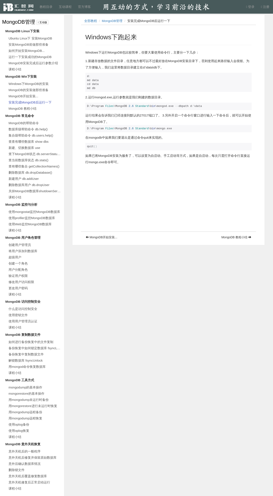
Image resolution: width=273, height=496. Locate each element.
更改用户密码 (18, 288)
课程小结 (15, 69)
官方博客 (84, 7)
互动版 (42, 22)
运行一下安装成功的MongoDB (30, 57)
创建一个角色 (18, 263)
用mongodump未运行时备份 (29, 399)
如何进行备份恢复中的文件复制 (31, 342)
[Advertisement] (168, 201)
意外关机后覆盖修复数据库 (28, 476)
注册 (265, 7)
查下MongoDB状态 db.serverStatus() (35, 154)
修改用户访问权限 (21, 282)
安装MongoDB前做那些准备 (28, 44)
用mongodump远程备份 (25, 412)
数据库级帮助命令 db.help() (28, 129)
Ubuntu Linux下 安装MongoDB (30, 38)
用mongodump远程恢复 (25, 418)
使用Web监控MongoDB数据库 (30, 224)
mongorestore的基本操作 (26, 393)
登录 (250, 7)
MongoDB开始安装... (23, 96)
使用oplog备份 (19, 424)
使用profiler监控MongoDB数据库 (32, 218)
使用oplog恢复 (19, 430)
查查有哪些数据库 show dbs (29, 141)
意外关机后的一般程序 (25, 451)
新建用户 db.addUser (24, 178)
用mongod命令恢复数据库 (27, 366)
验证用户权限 (18, 276)
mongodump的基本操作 (25, 387)
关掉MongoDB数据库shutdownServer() (35, 191)
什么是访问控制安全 (23, 309)
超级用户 (15, 257)
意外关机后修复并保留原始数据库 (33, 457)
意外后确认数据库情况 (25, 463)
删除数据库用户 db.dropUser (29, 185)
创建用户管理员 (20, 245)
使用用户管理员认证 (23, 321)
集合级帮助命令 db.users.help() (31, 135)
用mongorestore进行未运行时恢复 (33, 406)
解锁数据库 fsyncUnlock (26, 360)
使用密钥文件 (18, 315)
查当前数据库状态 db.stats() (28, 160)
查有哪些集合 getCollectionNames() (34, 166)
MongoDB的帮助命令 (24, 123)
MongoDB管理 (18, 22)
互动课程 (65, 7)
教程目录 (46, 7)
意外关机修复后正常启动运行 (29, 482)
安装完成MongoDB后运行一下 (30, 102)
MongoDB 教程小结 (22, 108)
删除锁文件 (17, 470)
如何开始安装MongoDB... (27, 50)
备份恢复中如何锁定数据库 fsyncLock (35, 348)
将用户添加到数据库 (23, 251)
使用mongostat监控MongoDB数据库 (34, 212)
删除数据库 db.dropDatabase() (30, 172)
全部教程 (90, 21)
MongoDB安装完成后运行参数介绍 (33, 63)
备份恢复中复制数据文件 (26, 354)
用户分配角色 (18, 269)
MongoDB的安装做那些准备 (28, 90)
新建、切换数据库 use (24, 148)
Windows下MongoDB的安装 (29, 84)
